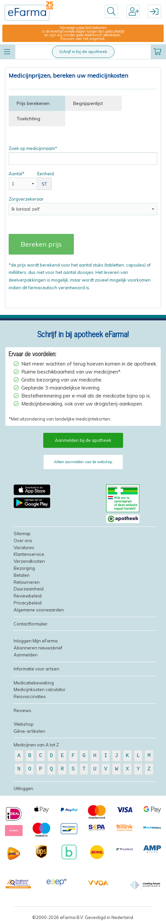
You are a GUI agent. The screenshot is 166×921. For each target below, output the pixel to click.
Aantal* (23, 180)
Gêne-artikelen (29, 731)
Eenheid (44, 180)
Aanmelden (26, 654)
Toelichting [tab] (28, 119)
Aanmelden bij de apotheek (83, 440)
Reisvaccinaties (30, 696)
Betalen (22, 575)
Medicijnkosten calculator (40, 689)
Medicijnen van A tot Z (36, 744)
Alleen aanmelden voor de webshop (83, 462)
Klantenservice (29, 554)
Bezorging (24, 568)
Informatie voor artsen (36, 668)
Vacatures (24, 547)
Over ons (23, 540)
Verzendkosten (29, 561)
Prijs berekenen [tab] (33, 103)
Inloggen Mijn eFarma (36, 640)
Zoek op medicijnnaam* (83, 155)
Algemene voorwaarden (39, 609)
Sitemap (22, 533)
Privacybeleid (28, 602)
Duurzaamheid (29, 588)
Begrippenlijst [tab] (88, 103)
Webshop (24, 724)
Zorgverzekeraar (83, 205)
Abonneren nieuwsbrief (38, 647)
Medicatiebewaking (34, 682)
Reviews (22, 710)
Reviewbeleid (28, 595)
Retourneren (27, 582)
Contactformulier (31, 623)
